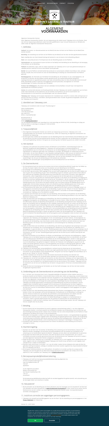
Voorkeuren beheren (56, 415)
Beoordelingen (52, 3)
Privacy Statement (28, 400)
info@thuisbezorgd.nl (31, 121)
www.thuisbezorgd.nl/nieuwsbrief (56, 388)
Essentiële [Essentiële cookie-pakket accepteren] (52, 420)
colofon (71, 3)
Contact (62, 3)
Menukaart (41, 3)
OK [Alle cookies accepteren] (35, 420)
